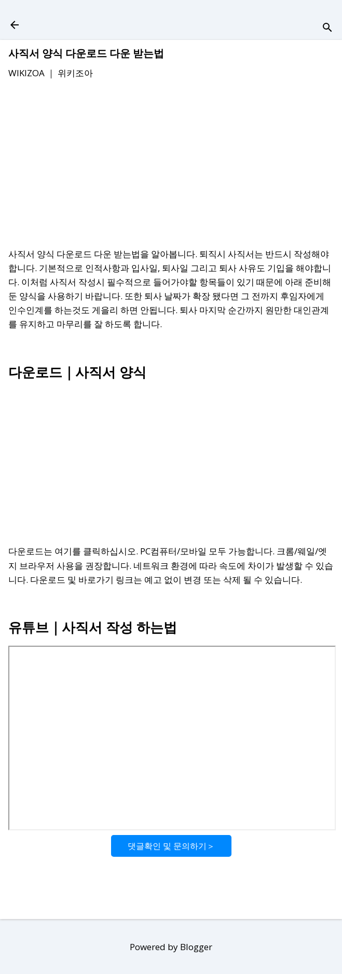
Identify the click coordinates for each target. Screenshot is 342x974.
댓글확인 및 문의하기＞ (171, 846)
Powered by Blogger (171, 947)
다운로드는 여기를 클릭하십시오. (73, 551)
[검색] (327, 28)
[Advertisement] (171, 165)
